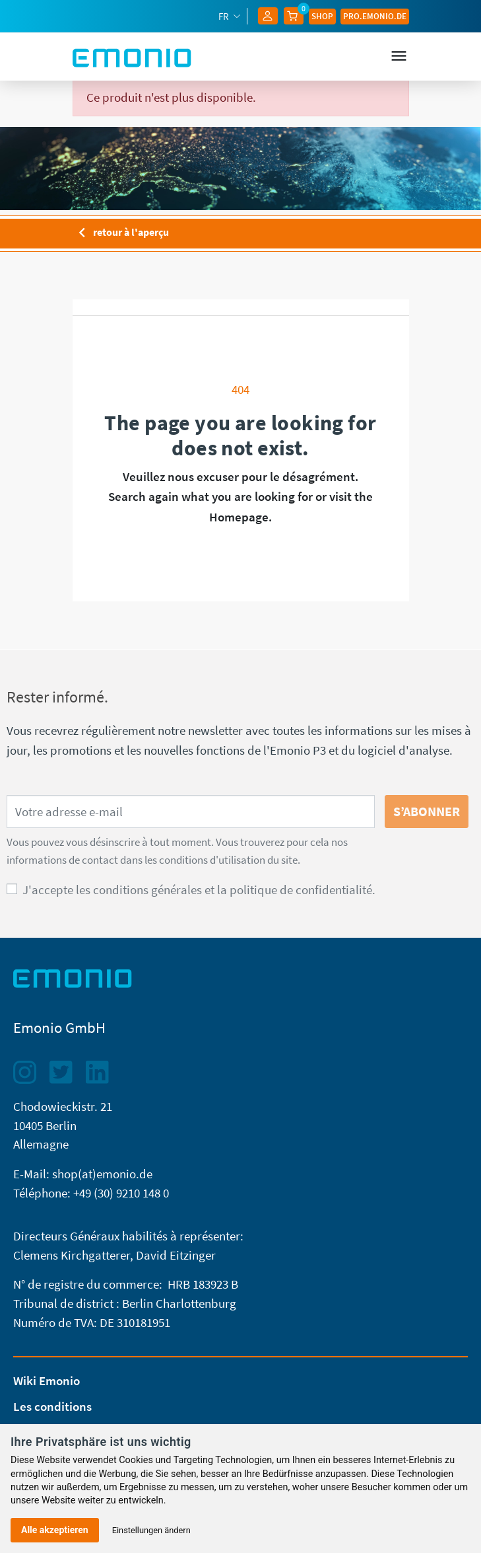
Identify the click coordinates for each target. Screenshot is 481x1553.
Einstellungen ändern (151, 1530)
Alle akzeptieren (54, 1530)
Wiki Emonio (46, 1380)
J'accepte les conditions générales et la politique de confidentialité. (198, 889)
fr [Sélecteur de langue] (224, 16)
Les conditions (52, 1406)
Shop (322, 16)
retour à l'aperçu (121, 233)
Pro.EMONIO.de (374, 16)
